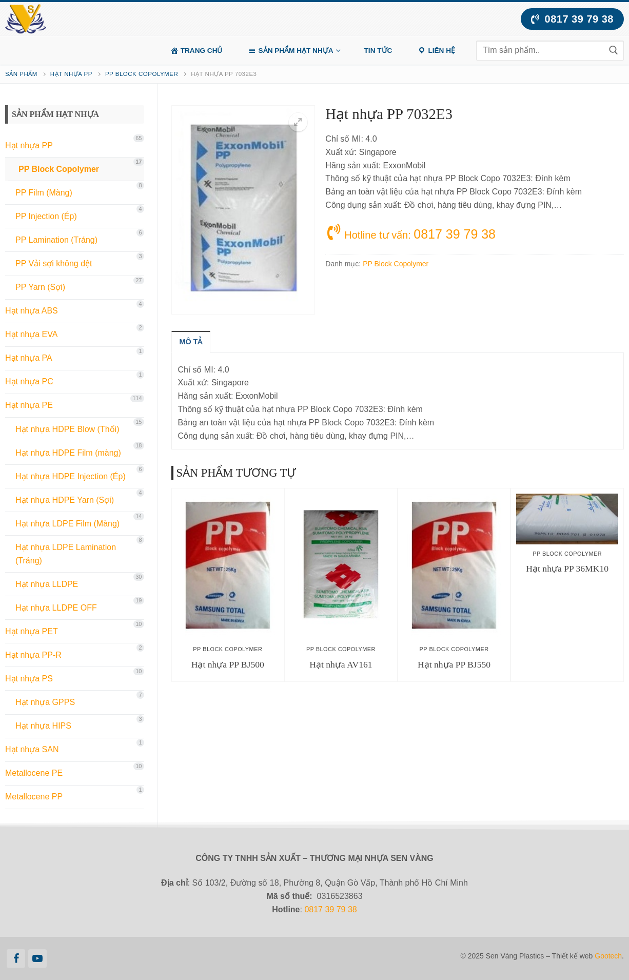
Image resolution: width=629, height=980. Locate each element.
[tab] (191, 341)
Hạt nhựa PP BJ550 (454, 664)
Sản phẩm (21, 74)
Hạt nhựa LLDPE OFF (56, 607)
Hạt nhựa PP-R (33, 655)
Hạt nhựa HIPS (43, 725)
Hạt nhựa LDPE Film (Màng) (67, 523)
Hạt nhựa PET (31, 631)
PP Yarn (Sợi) (40, 287)
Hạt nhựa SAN (31, 749)
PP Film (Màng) (43, 192)
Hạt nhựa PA (28, 358)
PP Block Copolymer (141, 74)
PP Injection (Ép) (46, 216)
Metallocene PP (34, 796)
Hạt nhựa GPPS (45, 702)
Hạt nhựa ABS (31, 310)
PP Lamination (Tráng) (56, 240)
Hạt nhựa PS (29, 678)
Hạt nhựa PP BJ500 (227, 664)
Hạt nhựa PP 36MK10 (567, 568)
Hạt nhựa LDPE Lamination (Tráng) (65, 554)
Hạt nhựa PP (71, 74)
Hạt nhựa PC (29, 381)
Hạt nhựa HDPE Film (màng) (68, 452)
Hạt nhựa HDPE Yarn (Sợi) (64, 500)
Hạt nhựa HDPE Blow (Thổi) (67, 429)
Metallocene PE (34, 773)
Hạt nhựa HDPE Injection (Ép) (70, 476)
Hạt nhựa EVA (31, 334)
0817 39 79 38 (572, 19)
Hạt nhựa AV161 (340, 664)
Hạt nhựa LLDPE (46, 584)
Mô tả (191, 342)
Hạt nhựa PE (29, 405)
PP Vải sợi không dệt (53, 263)
